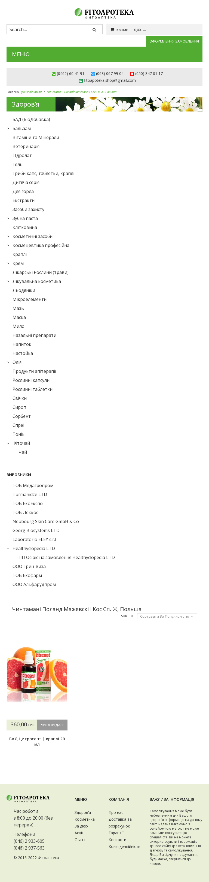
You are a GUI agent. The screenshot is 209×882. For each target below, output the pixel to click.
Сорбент (22, 416)
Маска (19, 317)
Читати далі (36, 735)
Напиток (22, 344)
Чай (23, 452)
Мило (18, 326)
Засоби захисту (28, 209)
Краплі (20, 254)
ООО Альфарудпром (34, 584)
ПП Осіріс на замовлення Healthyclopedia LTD (67, 557)
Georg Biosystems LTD (36, 530)
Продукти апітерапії (34, 371)
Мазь (18, 308)
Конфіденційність (124, 846)
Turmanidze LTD (30, 494)
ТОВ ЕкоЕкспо (28, 503)
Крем (18, 263)
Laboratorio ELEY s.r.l (34, 539)
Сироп (19, 407)
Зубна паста (25, 218)
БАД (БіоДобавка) (31, 119)
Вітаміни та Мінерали (36, 137)
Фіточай (21, 443)
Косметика (85, 819)
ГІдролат (22, 155)
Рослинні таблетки (33, 389)
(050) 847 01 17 (149, 73)
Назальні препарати (34, 335)
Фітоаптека (48, 857)
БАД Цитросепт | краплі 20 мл (36, 752)
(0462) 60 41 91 (70, 73)
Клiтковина (25, 227)
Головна (13, 92)
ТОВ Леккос (25, 512)
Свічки (20, 398)
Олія (17, 362)
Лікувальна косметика (37, 281)
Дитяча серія (26, 182)
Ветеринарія (26, 146)
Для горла (23, 191)
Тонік (18, 434)
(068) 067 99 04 (110, 73)
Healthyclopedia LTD (34, 548)
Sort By (127, 616)
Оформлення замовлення (174, 41)
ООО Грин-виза (29, 566)
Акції (79, 832)
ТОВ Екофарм (27, 575)
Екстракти (24, 200)
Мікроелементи (30, 299)
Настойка (23, 353)
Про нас (116, 812)
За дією (81, 826)
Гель (18, 164)
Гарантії (116, 832)
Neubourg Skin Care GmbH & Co (46, 521)
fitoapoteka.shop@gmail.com (110, 80)
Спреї (18, 425)
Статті (81, 839)
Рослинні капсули (31, 380)
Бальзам (22, 128)
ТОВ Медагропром (33, 485)
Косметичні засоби (33, 236)
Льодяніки (24, 290)
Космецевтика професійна (41, 245)
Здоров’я (83, 812)
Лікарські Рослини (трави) (41, 272)
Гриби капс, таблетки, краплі (43, 173)
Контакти (117, 839)
